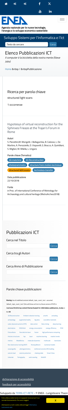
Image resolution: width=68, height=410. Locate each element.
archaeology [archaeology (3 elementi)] (11, 320)
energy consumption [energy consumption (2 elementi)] (35, 328)
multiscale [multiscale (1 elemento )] (47, 340)
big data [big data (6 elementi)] (37, 320)
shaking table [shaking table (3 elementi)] (39, 353)
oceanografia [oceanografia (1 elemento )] (12, 349)
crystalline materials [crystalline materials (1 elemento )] (49, 320)
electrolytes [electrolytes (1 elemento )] (11, 328)
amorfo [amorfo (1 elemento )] (45, 316)
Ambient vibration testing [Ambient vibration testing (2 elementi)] (31, 316)
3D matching (15, 160)
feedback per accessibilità (16, 384)
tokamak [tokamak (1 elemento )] (11, 357)
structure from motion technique (46, 165)
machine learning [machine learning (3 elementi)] (41, 336)
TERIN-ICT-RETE (24, 393)
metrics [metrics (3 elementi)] (10, 340)
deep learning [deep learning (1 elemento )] (57, 324)
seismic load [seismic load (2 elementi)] (12, 353)
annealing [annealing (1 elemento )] (55, 316)
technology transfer (43, 170)
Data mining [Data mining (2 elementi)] (45, 324)
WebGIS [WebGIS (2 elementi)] (43, 357)
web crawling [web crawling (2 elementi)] (33, 357)
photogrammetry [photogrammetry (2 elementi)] (25, 349)
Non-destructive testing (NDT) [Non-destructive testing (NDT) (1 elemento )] (17, 345)
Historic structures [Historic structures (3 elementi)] (14, 336)
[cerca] (26, 44)
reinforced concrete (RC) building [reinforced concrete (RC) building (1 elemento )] (44, 349)
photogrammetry (17, 165)
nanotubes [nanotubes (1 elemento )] (57, 340)
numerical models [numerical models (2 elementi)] (49, 345)
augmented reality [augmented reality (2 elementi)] (25, 320)
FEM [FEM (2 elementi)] (61, 328)
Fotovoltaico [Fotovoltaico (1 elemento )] (12, 332)
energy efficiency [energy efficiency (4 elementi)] (51, 328)
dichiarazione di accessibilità (18, 379)
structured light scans (19, 170)
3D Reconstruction (35, 160)
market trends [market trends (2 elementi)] (55, 336)
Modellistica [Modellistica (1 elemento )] (20, 340)
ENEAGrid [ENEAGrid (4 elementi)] (22, 328)
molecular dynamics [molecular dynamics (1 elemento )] (34, 340)
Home (8, 69)
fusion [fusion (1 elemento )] (36, 332)
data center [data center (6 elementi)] (34, 324)
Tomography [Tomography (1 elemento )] (21, 357)
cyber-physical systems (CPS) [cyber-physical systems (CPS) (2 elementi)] (17, 324)
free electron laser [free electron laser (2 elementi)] (25, 332)
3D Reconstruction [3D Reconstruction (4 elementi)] (13, 316)
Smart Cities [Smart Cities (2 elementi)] (51, 353)
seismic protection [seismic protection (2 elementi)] (25, 353)
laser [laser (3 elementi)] (31, 336)
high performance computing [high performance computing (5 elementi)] (51, 332)
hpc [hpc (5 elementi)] (24, 336)
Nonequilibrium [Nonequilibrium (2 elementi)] (35, 345)
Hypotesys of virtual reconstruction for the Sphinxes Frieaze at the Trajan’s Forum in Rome (35, 128)
